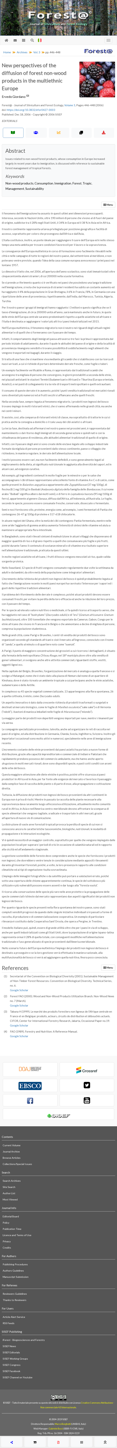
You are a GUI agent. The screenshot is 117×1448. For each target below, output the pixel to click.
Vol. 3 (36, 52)
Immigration (62, 183)
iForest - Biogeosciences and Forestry (24, 1339)
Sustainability (34, 189)
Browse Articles (11, 1157)
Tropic (87, 183)
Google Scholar (19, 990)
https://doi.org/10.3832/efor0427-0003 (31, 109)
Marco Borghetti (63, 1424)
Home (7, 52)
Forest (77, 183)
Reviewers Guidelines (15, 1293)
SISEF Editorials (11, 1352)
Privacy (7, 1241)
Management (14, 189)
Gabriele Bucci (56, 1428)
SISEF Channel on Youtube (17, 1377)
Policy (6, 1222)
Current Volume (11, 1145)
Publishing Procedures (15, 1264)
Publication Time (12, 1228)
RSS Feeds (8, 1323)
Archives (22, 52)
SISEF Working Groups (15, 1358)
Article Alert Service (14, 1316)
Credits (7, 1247)
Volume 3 (69, 105)
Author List (9, 1193)
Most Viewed (10, 1199)
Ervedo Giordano (16, 97)
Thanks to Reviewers (14, 1299)
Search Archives (12, 1180)
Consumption (44, 183)
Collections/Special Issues (17, 1163)
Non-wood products (19, 183)
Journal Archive (11, 1151)
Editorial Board (11, 1216)
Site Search (9, 1186)
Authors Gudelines (13, 1270)
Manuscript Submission (15, 1276)
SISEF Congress (11, 1364)
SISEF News (9, 1346)
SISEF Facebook (11, 1371)
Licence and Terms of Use (17, 1235)
